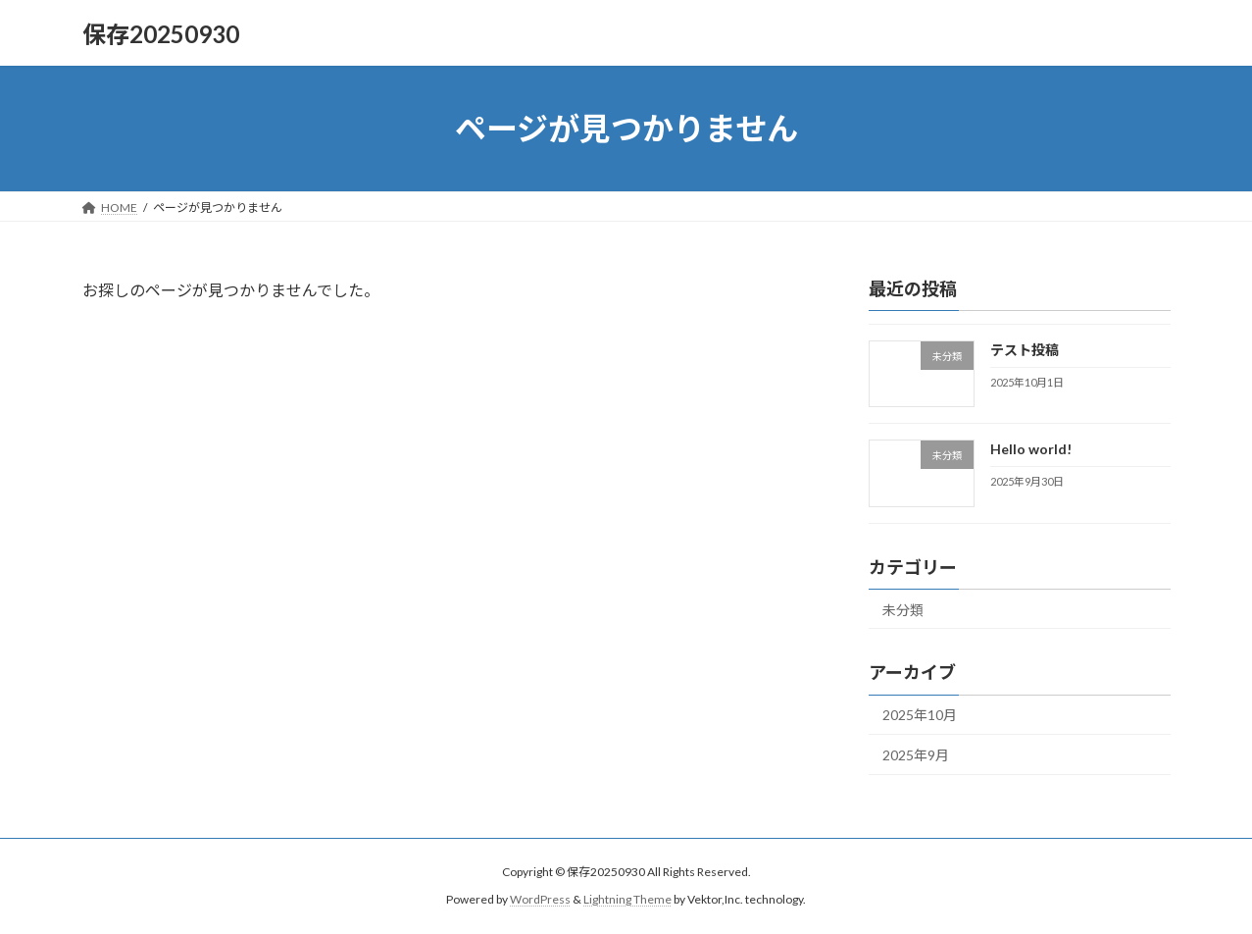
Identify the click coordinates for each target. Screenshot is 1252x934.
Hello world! (1030, 449)
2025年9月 (915, 755)
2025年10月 (919, 715)
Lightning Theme (627, 899)
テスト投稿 (1023, 349)
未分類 (903, 609)
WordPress (540, 899)
